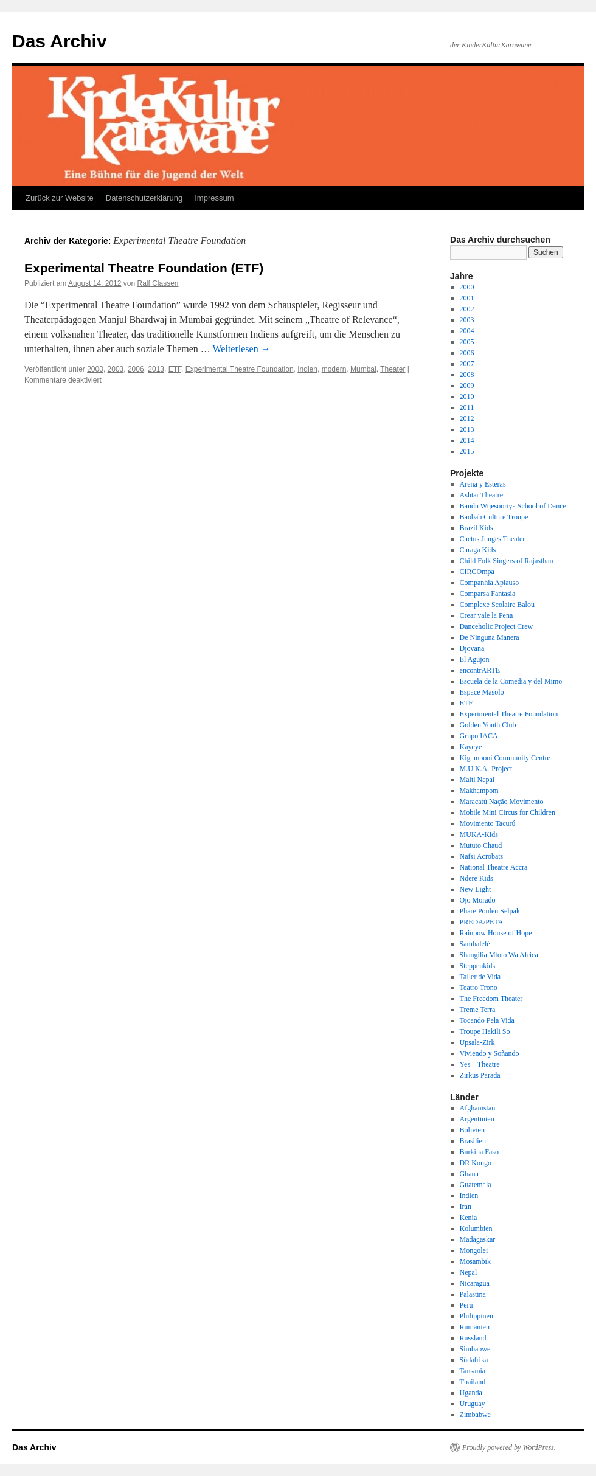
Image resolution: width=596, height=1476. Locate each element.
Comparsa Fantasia (488, 593)
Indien (307, 369)
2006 (136, 369)
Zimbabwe (475, 1414)
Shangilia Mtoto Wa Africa (499, 955)
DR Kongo (475, 1163)
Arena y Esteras (483, 484)
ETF (174, 369)
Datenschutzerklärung (144, 198)
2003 (116, 369)
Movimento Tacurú (488, 823)
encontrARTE (480, 670)
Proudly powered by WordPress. (509, 1447)
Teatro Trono (478, 987)
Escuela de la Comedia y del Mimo (511, 681)
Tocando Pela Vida (487, 1020)
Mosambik (475, 1261)
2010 (467, 396)
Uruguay (472, 1403)
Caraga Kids (478, 550)
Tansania (472, 1371)
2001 (467, 298)
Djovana (472, 648)
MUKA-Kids (479, 834)
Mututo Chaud (481, 845)
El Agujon (475, 659)
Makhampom (479, 790)
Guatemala (475, 1184)
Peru (466, 1305)
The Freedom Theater (491, 998)
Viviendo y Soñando (489, 1053)
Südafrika (474, 1360)
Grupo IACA (479, 736)
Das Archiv (59, 41)
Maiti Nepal (477, 779)
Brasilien (473, 1141)
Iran (465, 1206)
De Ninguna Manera (489, 637)
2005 (467, 342)
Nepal (468, 1272)
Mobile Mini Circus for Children (507, 812)
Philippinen (476, 1316)
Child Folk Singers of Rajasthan (506, 560)
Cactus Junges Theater (492, 539)
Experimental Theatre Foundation (239, 369)
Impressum (214, 198)
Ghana (469, 1173)
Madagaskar (478, 1239)
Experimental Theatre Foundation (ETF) (143, 268)
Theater (392, 369)
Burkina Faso (479, 1152)
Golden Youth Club (488, 725)
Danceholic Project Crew (496, 626)
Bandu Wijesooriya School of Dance (513, 506)
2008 (467, 374)
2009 (467, 385)
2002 (467, 309)
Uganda (471, 1392)
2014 (467, 440)
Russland (473, 1338)
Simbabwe (475, 1349)
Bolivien (472, 1130)
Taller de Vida (480, 976)
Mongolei (474, 1250)
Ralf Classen (157, 283)
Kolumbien (476, 1228)
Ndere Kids (476, 878)
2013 (156, 369)
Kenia (468, 1217)
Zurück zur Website (60, 198)
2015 (467, 451)
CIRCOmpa (477, 571)
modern (334, 369)
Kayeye (471, 747)
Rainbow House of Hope (496, 933)
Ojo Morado (478, 900)
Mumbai (363, 369)
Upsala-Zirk (477, 1042)
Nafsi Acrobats (482, 856)
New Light (475, 889)
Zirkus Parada (480, 1075)
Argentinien (477, 1119)
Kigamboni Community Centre (505, 758)
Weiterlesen (242, 349)
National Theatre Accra (494, 867)
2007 (467, 363)
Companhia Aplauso (489, 582)
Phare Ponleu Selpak (490, 911)
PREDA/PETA (482, 922)
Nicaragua (475, 1283)
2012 (467, 418)
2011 (467, 407)
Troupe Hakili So (485, 1031)
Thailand (473, 1381)
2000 (95, 369)
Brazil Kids (476, 528)
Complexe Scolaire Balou (497, 604)
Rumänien (475, 1327)
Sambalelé (475, 944)
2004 (467, 331)
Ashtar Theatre (481, 495)
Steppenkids (478, 965)
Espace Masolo (482, 692)
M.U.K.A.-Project (486, 768)
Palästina (473, 1294)
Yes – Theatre (480, 1064)
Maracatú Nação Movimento (502, 801)
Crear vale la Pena (486, 615)
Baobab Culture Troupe (494, 517)
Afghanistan (478, 1108)
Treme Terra (478, 1009)
